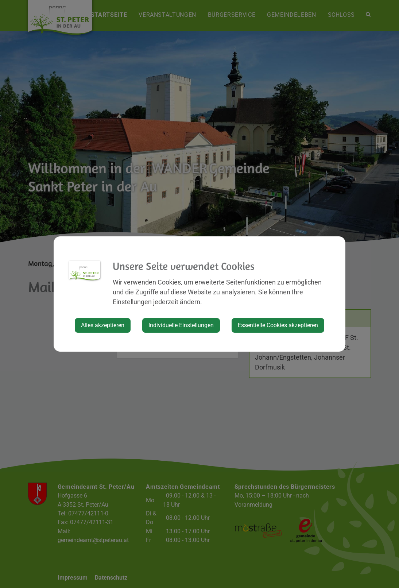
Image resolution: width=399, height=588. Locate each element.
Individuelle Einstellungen (181, 325)
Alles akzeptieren (102, 325)
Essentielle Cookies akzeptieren (278, 325)
